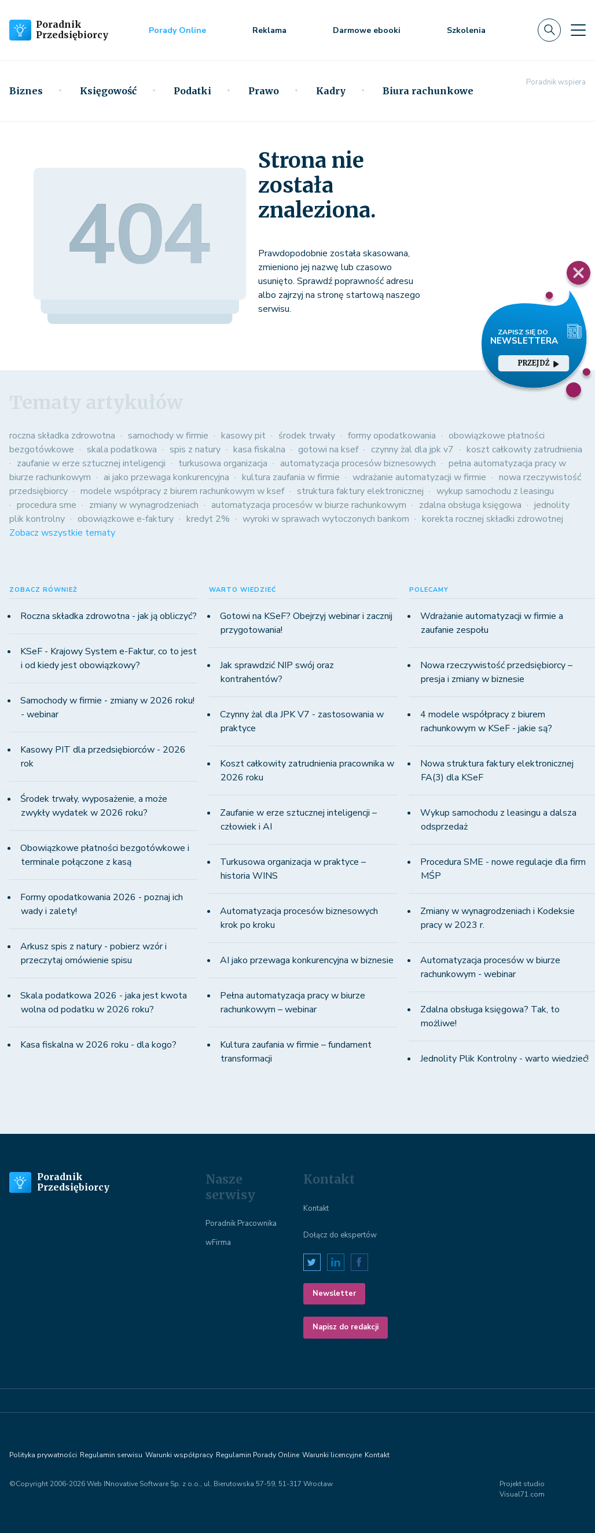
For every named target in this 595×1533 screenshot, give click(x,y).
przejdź (538, 363)
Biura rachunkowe (428, 91)
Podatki (192, 91)
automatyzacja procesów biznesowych (358, 463)
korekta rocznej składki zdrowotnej (492, 519)
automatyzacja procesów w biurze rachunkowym (308, 505)
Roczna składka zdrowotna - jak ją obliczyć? (108, 616)
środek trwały (306, 435)
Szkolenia (466, 30)
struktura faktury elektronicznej (360, 491)
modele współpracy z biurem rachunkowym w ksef (182, 491)
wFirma (218, 1242)
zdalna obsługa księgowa (470, 505)
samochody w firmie (168, 435)
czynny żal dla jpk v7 (412, 449)
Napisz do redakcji (346, 1327)
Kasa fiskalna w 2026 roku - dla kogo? (98, 1044)
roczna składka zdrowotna (62, 435)
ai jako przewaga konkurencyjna (166, 477)
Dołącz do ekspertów (340, 1235)
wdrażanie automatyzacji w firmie (419, 477)
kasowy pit (243, 435)
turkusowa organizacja (222, 463)
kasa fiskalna (259, 449)
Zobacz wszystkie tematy (62, 532)
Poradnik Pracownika (241, 1223)
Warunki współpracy (179, 1455)
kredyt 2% (208, 519)
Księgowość (108, 91)
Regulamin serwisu (111, 1455)
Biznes (26, 91)
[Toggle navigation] (578, 30)
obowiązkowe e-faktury (126, 519)
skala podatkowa (122, 449)
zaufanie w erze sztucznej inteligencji (91, 463)
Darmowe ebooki (367, 30)
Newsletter (334, 1293)
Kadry (331, 91)
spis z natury (195, 449)
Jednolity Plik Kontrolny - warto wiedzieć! (504, 1058)
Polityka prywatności (43, 1455)
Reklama (269, 30)
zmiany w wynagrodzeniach (144, 505)
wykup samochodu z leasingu (495, 491)
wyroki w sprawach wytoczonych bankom (326, 519)
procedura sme (46, 505)
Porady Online (177, 30)
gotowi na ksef (328, 449)
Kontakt (316, 1208)
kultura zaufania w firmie (291, 477)
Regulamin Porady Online (257, 1455)
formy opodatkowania (392, 435)
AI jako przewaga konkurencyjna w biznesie (307, 960)
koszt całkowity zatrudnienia (524, 449)
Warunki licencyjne (332, 1455)
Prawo (263, 91)
